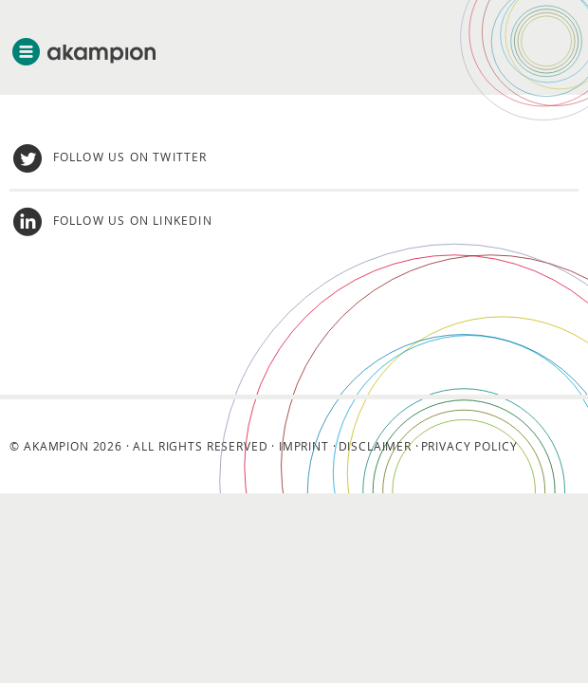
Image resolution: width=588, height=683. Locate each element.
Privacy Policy (469, 445)
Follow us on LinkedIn (132, 220)
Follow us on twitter (130, 156)
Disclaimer (375, 445)
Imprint (304, 445)
